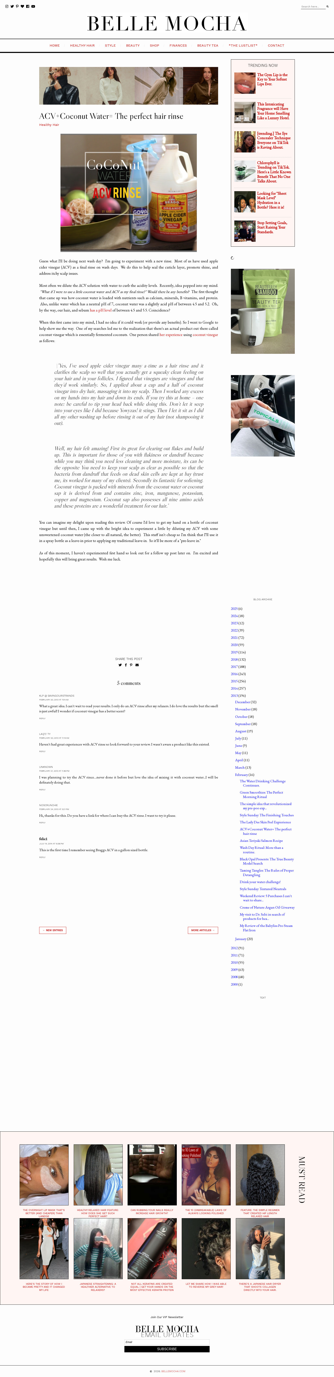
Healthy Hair (49, 125)
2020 (234, 644)
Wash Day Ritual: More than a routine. (261, 849)
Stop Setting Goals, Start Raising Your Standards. (272, 227)
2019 (234, 652)
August (241, 731)
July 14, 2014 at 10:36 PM (51, 843)
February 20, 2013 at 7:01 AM (54, 699)
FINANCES (178, 45)
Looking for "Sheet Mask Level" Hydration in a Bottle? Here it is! (271, 200)
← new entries (53, 930)
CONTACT (276, 45)
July (238, 738)
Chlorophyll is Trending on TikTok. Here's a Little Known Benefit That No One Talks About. (274, 172)
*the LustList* (243, 45)
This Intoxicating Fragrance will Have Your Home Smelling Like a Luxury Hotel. (273, 111)
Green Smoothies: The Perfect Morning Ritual (261, 794)
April (239, 760)
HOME (55, 45)
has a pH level (101, 310)
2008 (234, 976)
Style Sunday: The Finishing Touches (267, 815)
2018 (234, 659)
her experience (171, 334)
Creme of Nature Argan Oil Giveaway (267, 907)
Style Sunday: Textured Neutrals (263, 888)
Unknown (46, 766)
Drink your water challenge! (260, 881)
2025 (234, 608)
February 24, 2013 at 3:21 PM (54, 809)
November (243, 709)
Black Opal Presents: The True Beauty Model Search (267, 861)
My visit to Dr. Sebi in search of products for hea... (262, 916)
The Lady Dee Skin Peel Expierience (265, 822)
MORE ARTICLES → (203, 930)
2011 (234, 955)
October (241, 716)
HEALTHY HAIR (82, 45)
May (238, 752)
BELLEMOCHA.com (173, 1371)
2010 (234, 962)
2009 (234, 969)
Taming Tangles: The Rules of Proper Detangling (267, 872)
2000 (234, 984)
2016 (234, 673)
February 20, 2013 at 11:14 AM (54, 738)
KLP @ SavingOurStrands (56, 695)
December (243, 702)
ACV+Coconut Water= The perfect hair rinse (266, 831)
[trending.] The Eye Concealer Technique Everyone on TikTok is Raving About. (274, 140)
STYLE (110, 45)
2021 (234, 637)
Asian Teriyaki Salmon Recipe (261, 840)
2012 (234, 948)
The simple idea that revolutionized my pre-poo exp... (266, 805)
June (239, 745)
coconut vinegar (205, 334)
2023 (234, 623)
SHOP (154, 45)
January (241, 938)
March (240, 767)
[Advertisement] (128, 998)
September (243, 723)
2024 (234, 615)
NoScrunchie (48, 805)
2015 (234, 681)
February (242, 774)
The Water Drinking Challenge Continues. (263, 783)
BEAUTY (133, 45)
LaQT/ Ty (44, 734)
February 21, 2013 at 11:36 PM (54, 771)
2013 (234, 695)
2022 (234, 630)
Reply (42, 718)
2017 (234, 666)
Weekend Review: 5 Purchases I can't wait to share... (266, 897)
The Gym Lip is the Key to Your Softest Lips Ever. (272, 79)
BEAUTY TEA (207, 45)
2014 (234, 688)
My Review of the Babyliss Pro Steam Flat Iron (266, 927)
